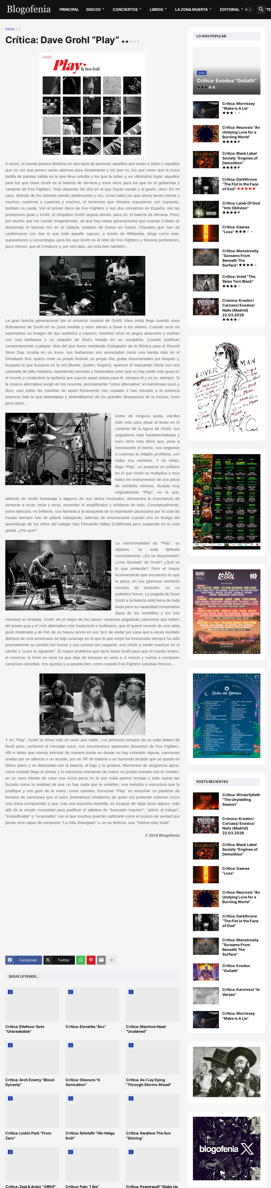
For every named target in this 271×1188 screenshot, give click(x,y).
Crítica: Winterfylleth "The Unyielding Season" (241, 799)
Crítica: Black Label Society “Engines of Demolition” (240, 160)
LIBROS (156, 9)
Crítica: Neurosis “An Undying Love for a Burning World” (241, 134)
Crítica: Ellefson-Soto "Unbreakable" (24, 1029)
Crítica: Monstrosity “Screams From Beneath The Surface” (240, 258)
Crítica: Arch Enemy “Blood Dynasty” (29, 1082)
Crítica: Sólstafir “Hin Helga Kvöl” (90, 1135)
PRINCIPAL (69, 9)
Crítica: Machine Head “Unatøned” (146, 1029)
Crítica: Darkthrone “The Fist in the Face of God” (240, 184)
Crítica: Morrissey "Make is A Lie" (238, 107)
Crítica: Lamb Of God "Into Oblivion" (241, 207)
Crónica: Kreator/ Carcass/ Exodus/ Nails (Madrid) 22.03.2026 (238, 309)
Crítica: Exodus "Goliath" (236, 968)
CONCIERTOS (125, 9)
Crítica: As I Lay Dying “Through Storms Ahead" (148, 1082)
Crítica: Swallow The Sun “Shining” (148, 1135)
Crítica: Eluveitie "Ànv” (86, 1026)
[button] (248, 9)
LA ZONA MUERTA (191, 9)
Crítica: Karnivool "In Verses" (241, 991)
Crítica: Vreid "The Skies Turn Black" (238, 280)
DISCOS (93, 9)
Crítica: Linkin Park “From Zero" (28, 1135)
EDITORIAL (230, 9)
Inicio (9, 29)
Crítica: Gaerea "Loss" (238, 229)
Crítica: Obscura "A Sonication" (83, 1082)
